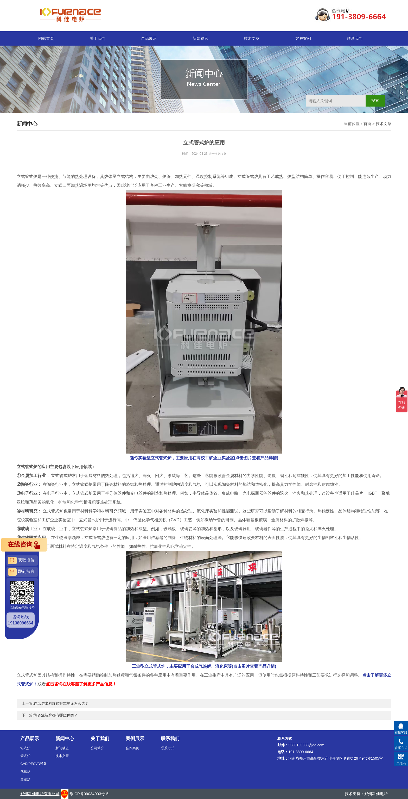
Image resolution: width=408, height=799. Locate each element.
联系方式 (167, 748)
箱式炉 (25, 748)
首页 (367, 123)
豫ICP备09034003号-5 (89, 793)
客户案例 (303, 38)
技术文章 (251, 38)
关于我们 (97, 38)
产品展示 (149, 38)
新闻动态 (62, 748)
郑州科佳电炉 (376, 793)
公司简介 (97, 748)
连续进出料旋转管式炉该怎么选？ (61, 703)
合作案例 (132, 748)
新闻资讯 (200, 38)
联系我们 (354, 38)
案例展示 (135, 738)
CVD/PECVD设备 (33, 764)
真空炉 (25, 779)
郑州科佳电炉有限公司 (39, 793)
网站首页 (46, 38)
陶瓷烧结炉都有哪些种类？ (56, 715)
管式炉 (25, 756)
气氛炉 (25, 771)
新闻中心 (64, 738)
